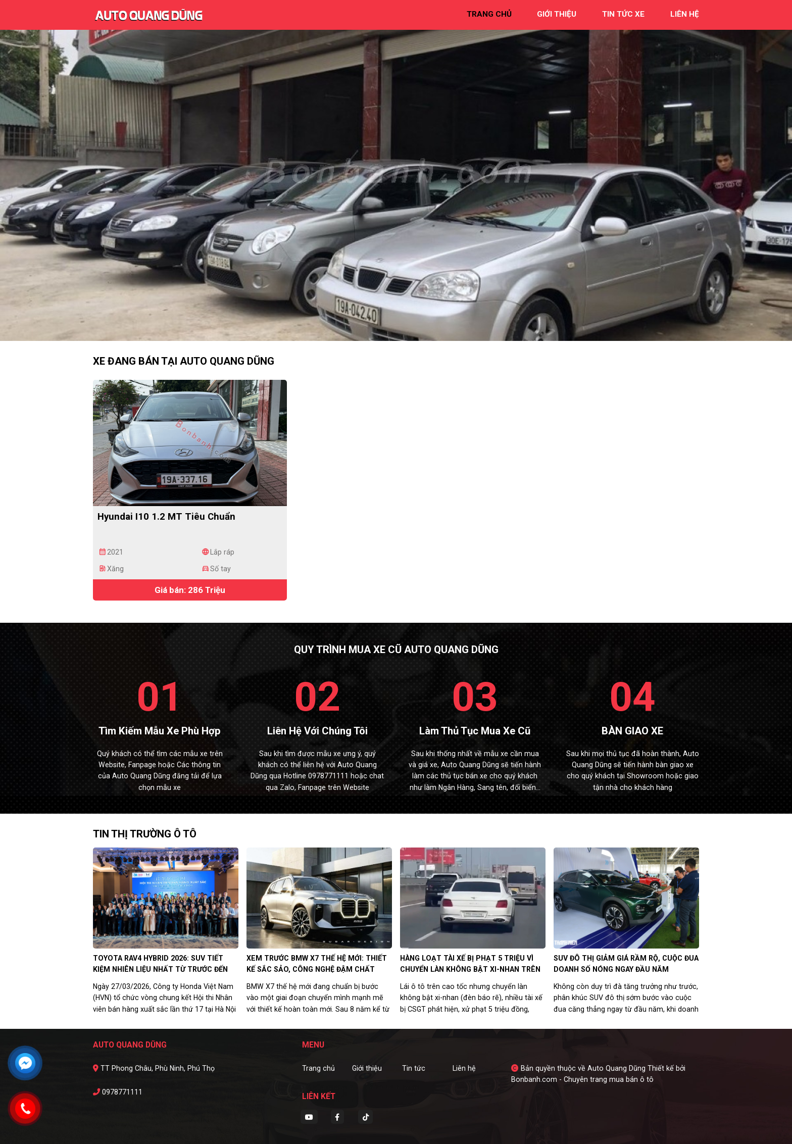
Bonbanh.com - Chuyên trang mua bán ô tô (582, 1079)
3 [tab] (406, 326)
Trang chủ (318, 1068)
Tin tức (413, 1068)
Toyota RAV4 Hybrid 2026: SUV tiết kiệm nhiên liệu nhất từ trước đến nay (160, 969)
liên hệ (684, 14)
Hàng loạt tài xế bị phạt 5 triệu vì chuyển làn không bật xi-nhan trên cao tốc (470, 969)
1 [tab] (386, 326)
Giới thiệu (367, 1068)
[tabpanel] (396, 170)
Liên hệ (464, 1068)
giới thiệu (556, 14)
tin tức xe (623, 14)
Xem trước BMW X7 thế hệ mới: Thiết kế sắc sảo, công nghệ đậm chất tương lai (316, 969)
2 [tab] (396, 326)
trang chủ (489, 14)
